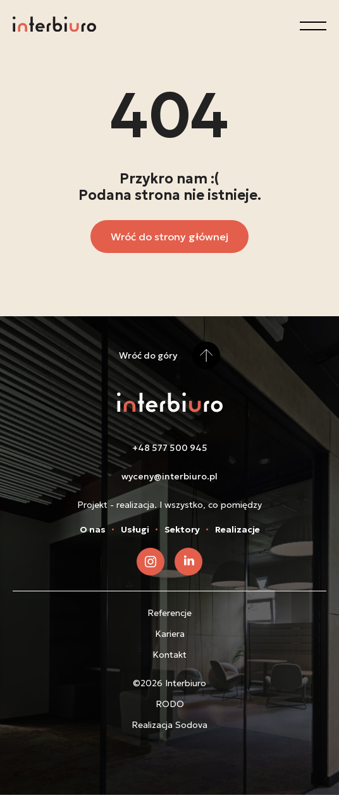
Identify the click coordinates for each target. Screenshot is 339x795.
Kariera (170, 633)
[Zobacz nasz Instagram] (150, 562)
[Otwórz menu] (313, 26)
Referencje (169, 613)
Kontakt (169, 654)
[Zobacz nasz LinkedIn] (188, 562)
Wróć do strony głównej (169, 236)
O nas (93, 529)
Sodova (191, 724)
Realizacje (237, 529)
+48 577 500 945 (169, 447)
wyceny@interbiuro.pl (169, 476)
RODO (170, 704)
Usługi (135, 529)
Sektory (182, 529)
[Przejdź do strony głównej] (54, 26)
